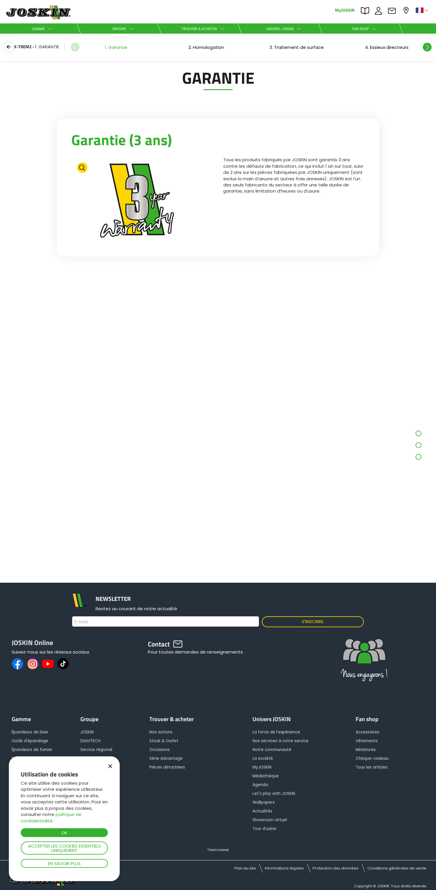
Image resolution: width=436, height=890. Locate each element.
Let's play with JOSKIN (273, 793)
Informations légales (284, 868)
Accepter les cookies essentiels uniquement (64, 848)
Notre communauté (271, 749)
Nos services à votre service (280, 741)
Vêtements (367, 741)
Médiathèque (265, 776)
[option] (116, 47)
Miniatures (366, 749)
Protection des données (336, 868)
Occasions (159, 749)
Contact (393, 10)
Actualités (262, 811)
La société (262, 758)
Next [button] (427, 47)
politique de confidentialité (51, 817)
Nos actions (160, 732)
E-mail (82, 622)
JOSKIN (87, 732)
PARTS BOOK (366, 10)
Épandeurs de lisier (30, 732)
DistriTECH (90, 741)
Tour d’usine (264, 828)
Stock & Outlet (163, 741)
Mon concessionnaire (406, 10)
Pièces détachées (167, 767)
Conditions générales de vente (396, 868)
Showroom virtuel (269, 820)
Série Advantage (166, 758)
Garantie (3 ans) (121, 139)
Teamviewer (218, 849)
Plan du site (245, 868)
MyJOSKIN (344, 10)
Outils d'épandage (30, 741)
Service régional (96, 749)
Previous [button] (75, 47)
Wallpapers (263, 802)
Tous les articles (371, 767)
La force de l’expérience (276, 732)
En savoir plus (64, 863)
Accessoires (367, 732)
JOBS (380, 10)
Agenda (260, 785)
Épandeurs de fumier (32, 749)
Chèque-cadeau (372, 758)
